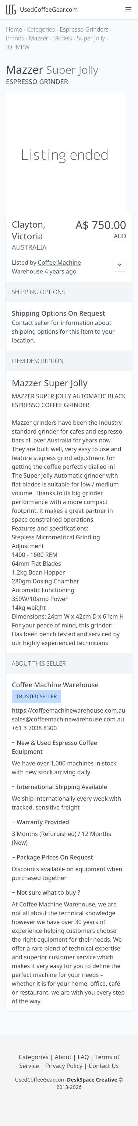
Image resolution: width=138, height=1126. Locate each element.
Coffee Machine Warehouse (55, 684)
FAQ (84, 1057)
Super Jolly (72, 69)
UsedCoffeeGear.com (42, 9)
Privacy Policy (64, 1066)
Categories (34, 1057)
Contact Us (103, 1066)
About (64, 1057)
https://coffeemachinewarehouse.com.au (68, 710)
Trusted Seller (36, 696)
